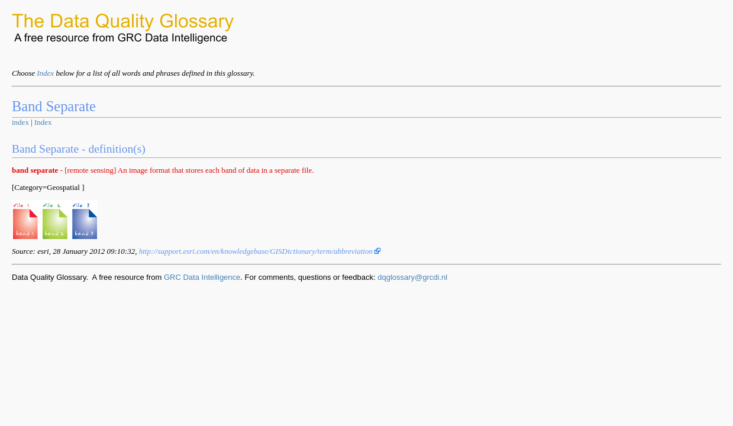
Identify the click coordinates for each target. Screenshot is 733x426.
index (20, 122)
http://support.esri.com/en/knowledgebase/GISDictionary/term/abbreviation (260, 251)
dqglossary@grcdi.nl (412, 277)
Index (45, 73)
